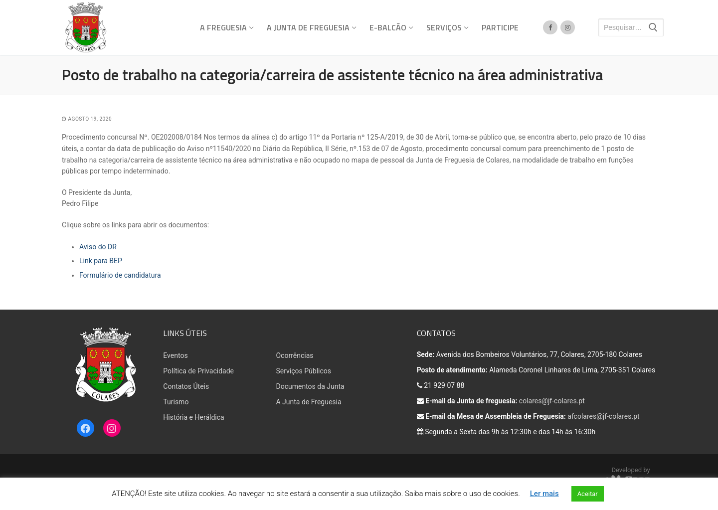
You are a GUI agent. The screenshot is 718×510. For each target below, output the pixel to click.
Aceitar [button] (587, 494)
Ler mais (544, 493)
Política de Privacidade (198, 371)
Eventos (175, 355)
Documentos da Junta (310, 386)
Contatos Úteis (186, 386)
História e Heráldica (193, 417)
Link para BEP (100, 261)
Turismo (175, 402)
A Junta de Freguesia (308, 402)
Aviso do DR (98, 247)
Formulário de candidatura (120, 275)
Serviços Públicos (303, 371)
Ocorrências (294, 355)
